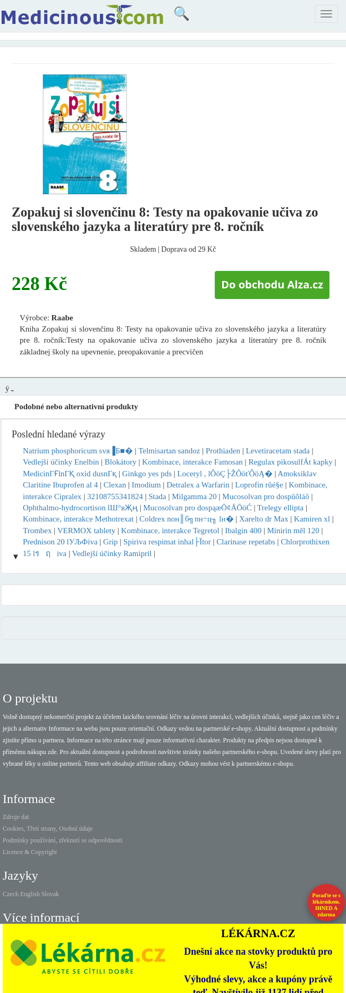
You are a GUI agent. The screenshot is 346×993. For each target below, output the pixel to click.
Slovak (50, 894)
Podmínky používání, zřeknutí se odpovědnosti (63, 840)
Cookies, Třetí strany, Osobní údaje (48, 828)
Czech (11, 894)
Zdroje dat (16, 817)
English (30, 894)
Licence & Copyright (30, 852)
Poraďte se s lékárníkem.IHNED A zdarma (327, 904)
